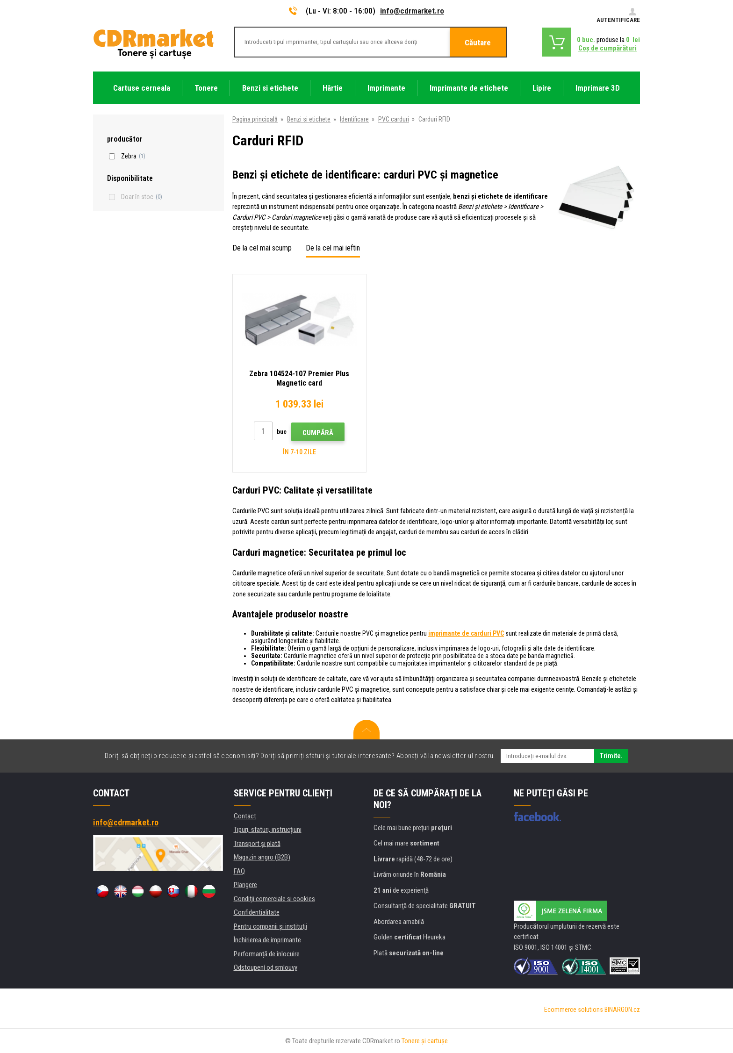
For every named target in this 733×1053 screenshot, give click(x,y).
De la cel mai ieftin (333, 248)
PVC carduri (393, 119)
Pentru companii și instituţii (270, 926)
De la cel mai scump (262, 248)
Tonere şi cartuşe (425, 1041)
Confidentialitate (257, 912)
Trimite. (611, 756)
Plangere (245, 885)
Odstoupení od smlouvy (265, 967)
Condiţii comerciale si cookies (274, 899)
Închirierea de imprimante (267, 940)
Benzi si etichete (309, 119)
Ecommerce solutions (573, 1009)
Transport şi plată (257, 843)
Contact (245, 816)
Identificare (354, 119)
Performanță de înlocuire (267, 954)
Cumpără (317, 433)
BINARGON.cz (622, 1009)
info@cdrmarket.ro (412, 10)
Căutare (478, 42)
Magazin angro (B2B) (262, 857)
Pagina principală (255, 119)
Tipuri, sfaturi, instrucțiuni (268, 829)
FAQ (239, 871)
